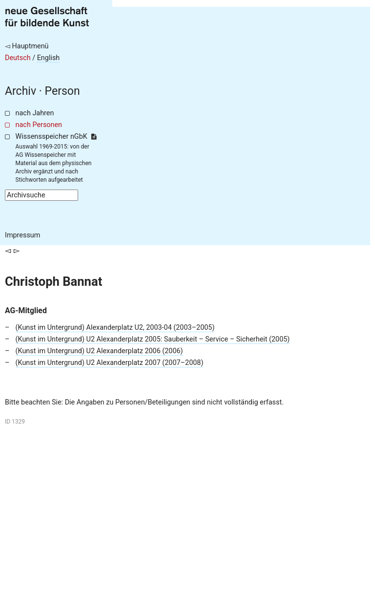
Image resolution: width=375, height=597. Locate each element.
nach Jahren (35, 113)
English (48, 58)
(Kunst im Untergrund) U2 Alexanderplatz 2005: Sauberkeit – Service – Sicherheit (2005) (153, 339)
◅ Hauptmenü (27, 46)
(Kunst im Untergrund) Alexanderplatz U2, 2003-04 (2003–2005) (115, 327)
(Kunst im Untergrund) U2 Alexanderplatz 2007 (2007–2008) (110, 363)
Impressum (22, 235)
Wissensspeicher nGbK (56, 136)
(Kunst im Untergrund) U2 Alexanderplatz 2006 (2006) (99, 351)
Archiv (20, 91)
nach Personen (39, 125)
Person (62, 91)
